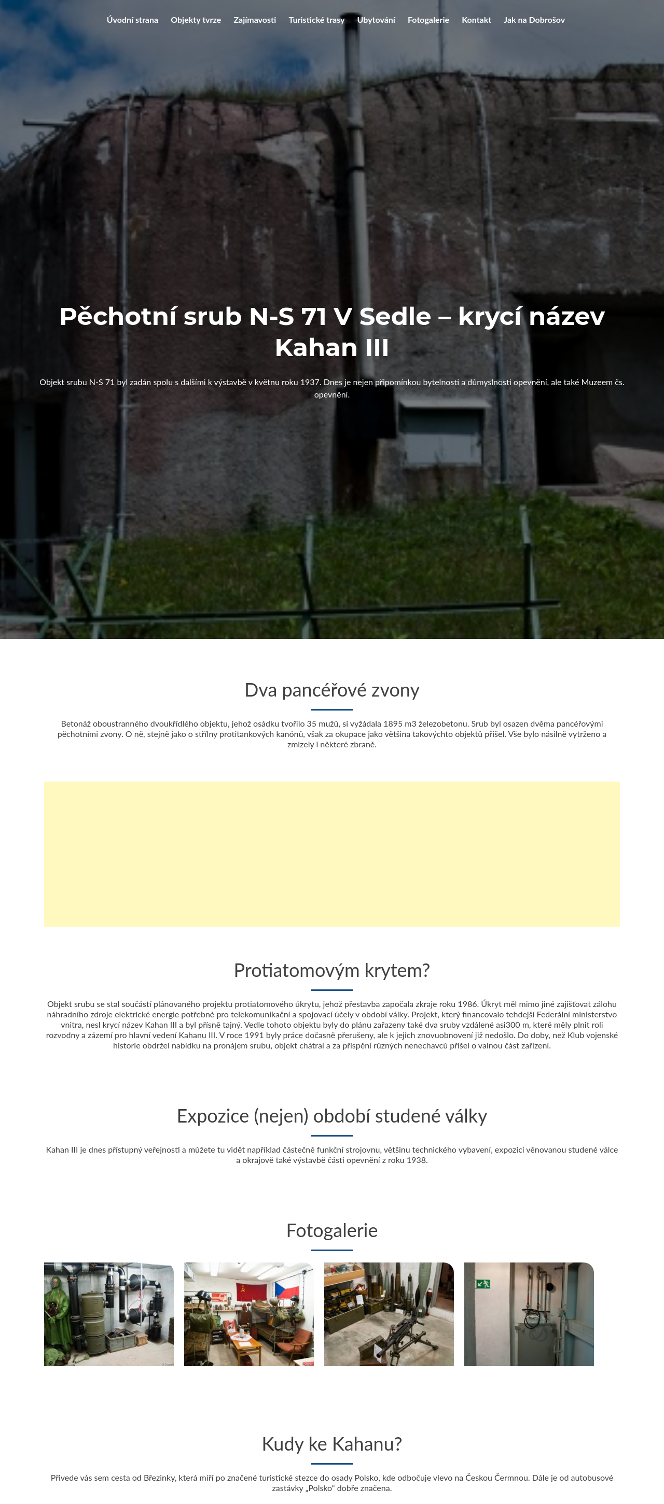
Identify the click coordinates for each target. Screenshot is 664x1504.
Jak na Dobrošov (534, 19)
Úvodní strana (132, 19)
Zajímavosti (254, 19)
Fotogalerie (428, 19)
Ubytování (376, 19)
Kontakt (476, 19)
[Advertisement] (332, 854)
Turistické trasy (316, 19)
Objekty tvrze (196, 19)
